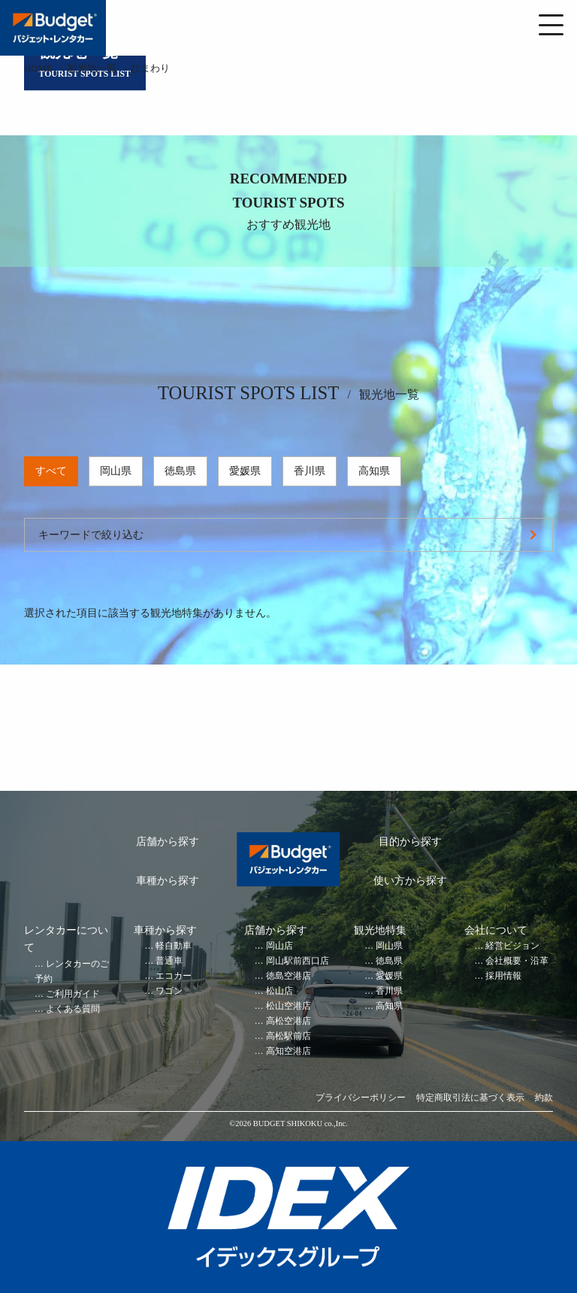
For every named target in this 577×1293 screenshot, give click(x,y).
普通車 (169, 961)
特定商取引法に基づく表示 (470, 1098)
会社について (495, 930)
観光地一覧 (92, 68)
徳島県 (180, 471)
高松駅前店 (288, 1036)
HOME (38, 68)
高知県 (374, 471)
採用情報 (503, 976)
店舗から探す (167, 841)
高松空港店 (288, 1021)
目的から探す (410, 841)
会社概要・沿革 (516, 961)
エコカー (174, 976)
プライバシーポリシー (361, 1098)
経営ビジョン (512, 946)
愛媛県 (245, 471)
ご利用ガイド (73, 994)
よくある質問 (73, 1009)
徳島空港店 (288, 976)
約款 (544, 1098)
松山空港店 (288, 1006)
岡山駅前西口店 (297, 961)
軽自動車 (174, 946)
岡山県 (115, 471)
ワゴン (169, 991)
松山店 (279, 991)
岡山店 (279, 946)
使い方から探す (410, 880)
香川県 (309, 471)
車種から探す (167, 880)
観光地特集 (380, 930)
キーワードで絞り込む (90, 535)
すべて (51, 471)
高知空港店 (288, 1051)
